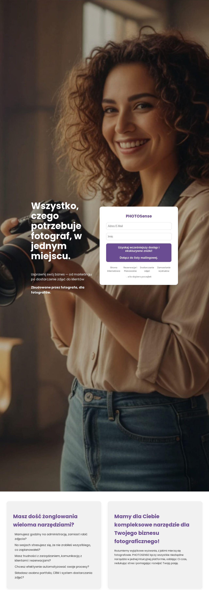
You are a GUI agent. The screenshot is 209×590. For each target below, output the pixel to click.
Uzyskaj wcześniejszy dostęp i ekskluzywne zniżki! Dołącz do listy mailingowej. (138, 252)
